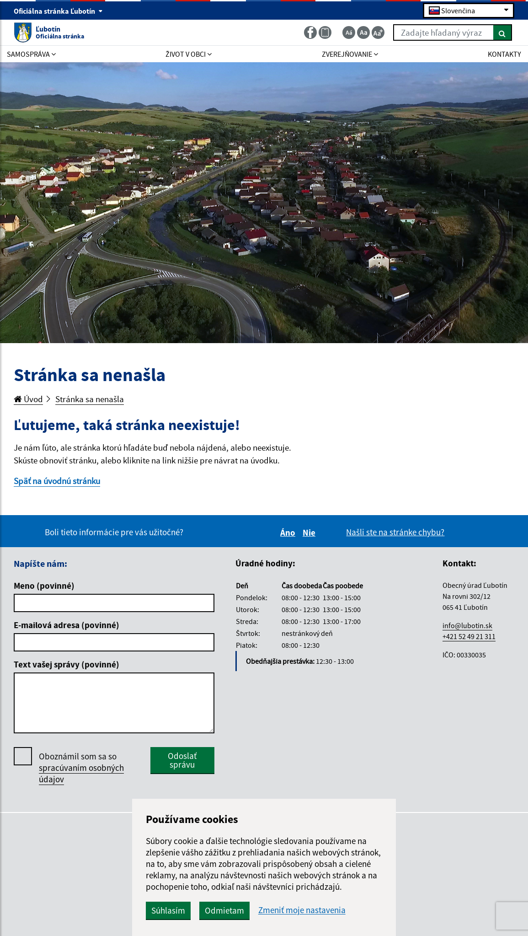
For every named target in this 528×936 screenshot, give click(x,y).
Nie (310, 532)
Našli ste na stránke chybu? (395, 532)
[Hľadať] (502, 32)
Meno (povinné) (44, 585)
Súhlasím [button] (168, 910)
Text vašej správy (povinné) (66, 664)
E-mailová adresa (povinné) (66, 624)
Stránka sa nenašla (89, 398)
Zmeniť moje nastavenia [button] (302, 910)
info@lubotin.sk (467, 625)
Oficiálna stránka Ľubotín (58, 11)
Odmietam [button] (224, 910)
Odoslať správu (182, 760)
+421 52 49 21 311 (469, 636)
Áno (289, 532)
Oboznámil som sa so (81, 768)
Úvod (28, 398)
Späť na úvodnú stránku (57, 480)
